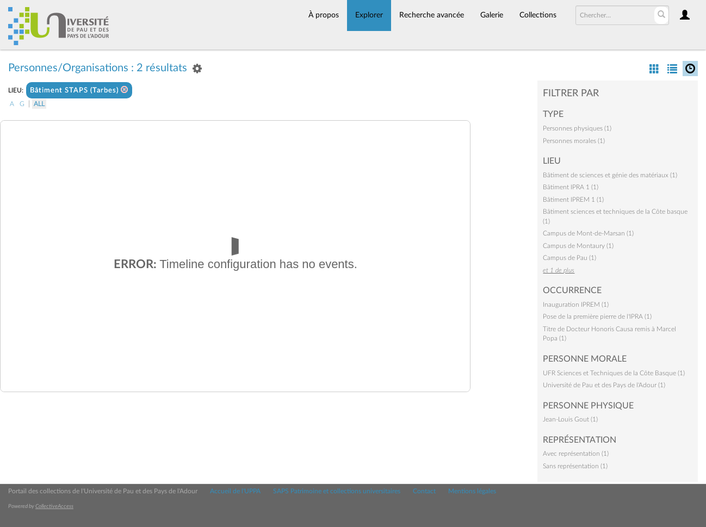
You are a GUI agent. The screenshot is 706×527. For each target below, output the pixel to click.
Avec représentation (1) (576, 453)
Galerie (491, 15)
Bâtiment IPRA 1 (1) (570, 187)
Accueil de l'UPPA (235, 491)
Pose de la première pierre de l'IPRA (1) (597, 316)
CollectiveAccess (54, 506)
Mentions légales (472, 491)
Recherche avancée (431, 15)
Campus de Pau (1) (569, 258)
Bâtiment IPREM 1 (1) (573, 199)
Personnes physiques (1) (577, 128)
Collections (537, 15)
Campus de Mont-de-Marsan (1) (588, 233)
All (39, 104)
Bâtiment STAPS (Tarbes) (79, 90)
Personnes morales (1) (574, 141)
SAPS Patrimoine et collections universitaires (336, 491)
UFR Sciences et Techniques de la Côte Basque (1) (614, 373)
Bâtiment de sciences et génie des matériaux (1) (610, 175)
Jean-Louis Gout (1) (570, 419)
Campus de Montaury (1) (578, 246)
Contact (424, 491)
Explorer (369, 15)
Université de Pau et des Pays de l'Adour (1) (604, 385)
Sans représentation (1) (575, 466)
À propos (323, 15)
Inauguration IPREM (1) (576, 304)
